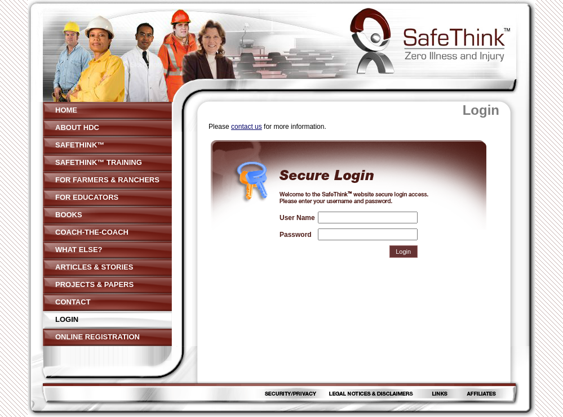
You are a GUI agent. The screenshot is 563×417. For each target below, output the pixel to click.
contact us (246, 127)
